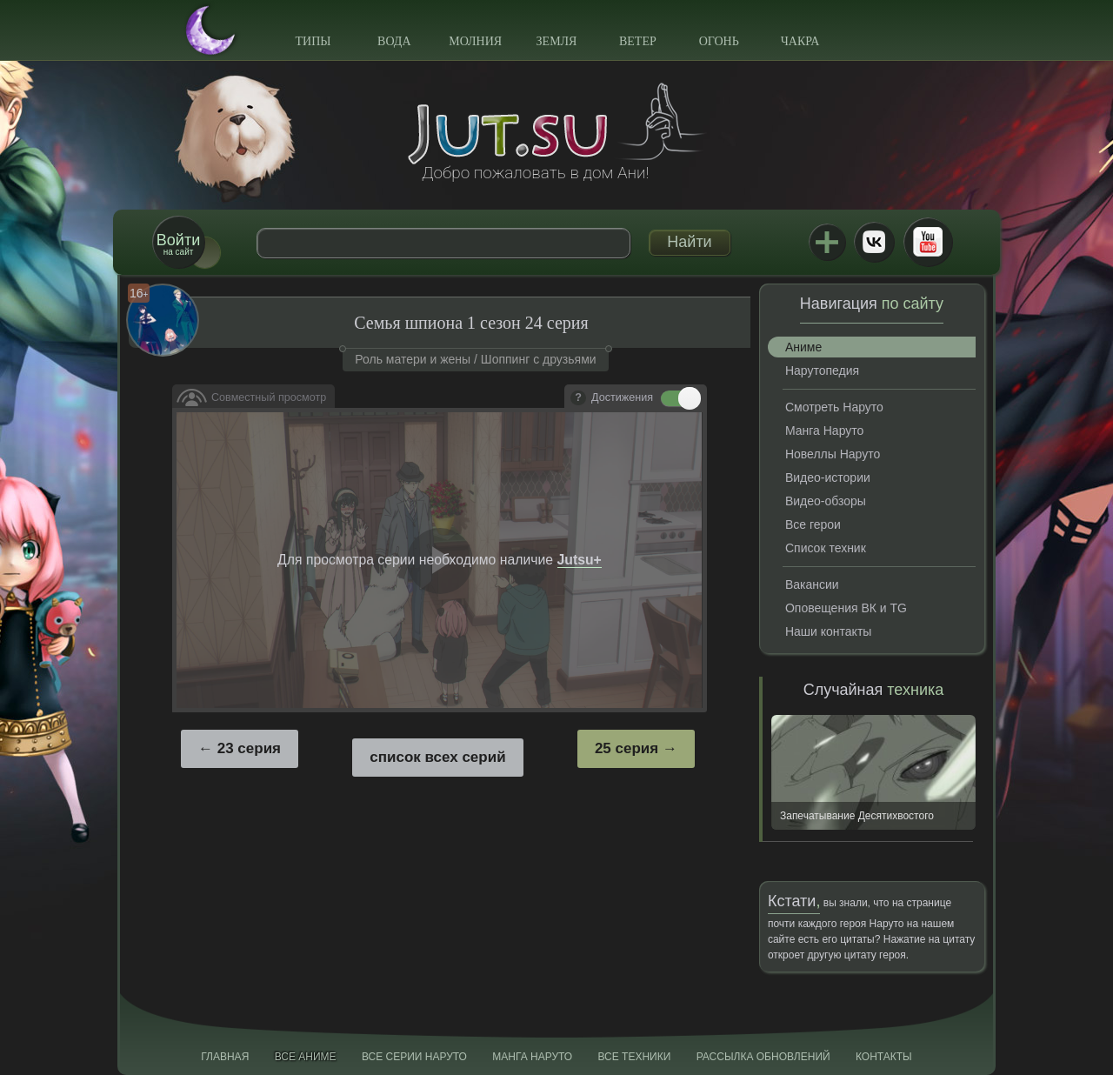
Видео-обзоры (825, 501)
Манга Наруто (824, 430)
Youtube (927, 241)
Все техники (633, 1057)
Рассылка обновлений (763, 1057)
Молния (475, 41)
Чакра (800, 41)
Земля (557, 41)
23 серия (249, 748)
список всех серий (437, 757)
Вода (393, 41)
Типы (312, 41)
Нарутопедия (822, 370)
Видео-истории (827, 477)
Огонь (719, 41)
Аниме (803, 347)
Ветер (637, 41)
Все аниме (306, 1057)
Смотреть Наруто (834, 407)
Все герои (813, 524)
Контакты (884, 1057)
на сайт (178, 244)
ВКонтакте (874, 242)
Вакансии (812, 584)
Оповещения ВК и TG (846, 608)
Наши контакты (828, 631)
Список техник (825, 548)
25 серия (626, 748)
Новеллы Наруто (832, 454)
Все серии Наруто (414, 1057)
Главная (225, 1057)
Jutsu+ (827, 242)
